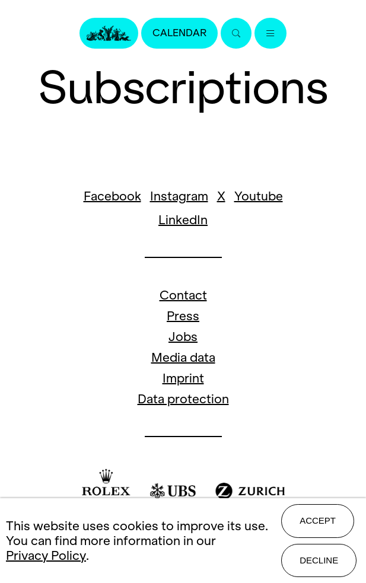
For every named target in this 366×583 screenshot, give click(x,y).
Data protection (183, 399)
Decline (319, 560)
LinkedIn (183, 220)
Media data (183, 357)
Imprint (183, 378)
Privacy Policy (46, 555)
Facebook (112, 196)
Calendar (179, 33)
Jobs (183, 336)
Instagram (179, 196)
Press (183, 316)
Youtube (258, 196)
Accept (318, 520)
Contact (183, 295)
